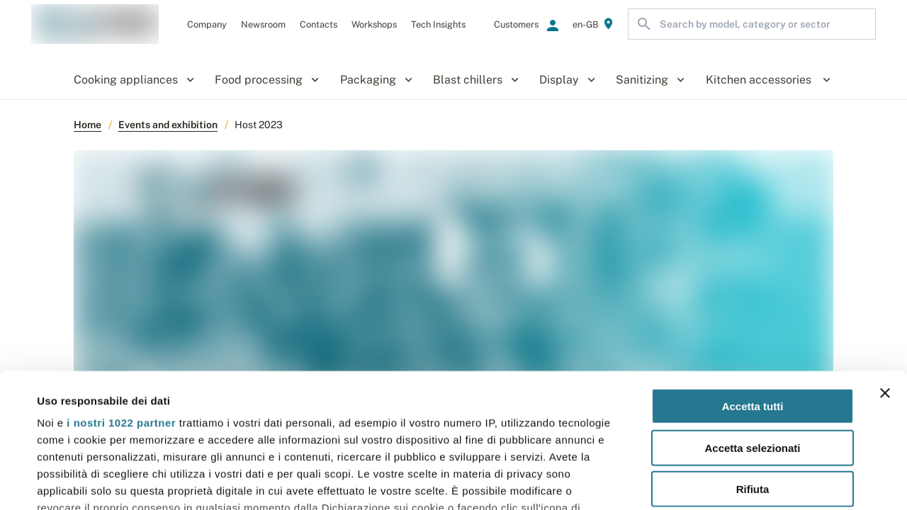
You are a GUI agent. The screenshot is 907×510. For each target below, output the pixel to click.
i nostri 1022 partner (121, 308)
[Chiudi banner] (885, 278)
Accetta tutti (753, 291)
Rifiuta (753, 374)
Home (87, 124)
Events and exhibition (168, 124)
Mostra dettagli (596, 482)
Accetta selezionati (752, 333)
